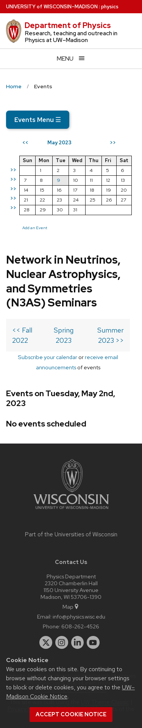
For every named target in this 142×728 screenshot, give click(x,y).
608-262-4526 (80, 626)
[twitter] (45, 642)
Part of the (71, 534)
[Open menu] (71, 58)
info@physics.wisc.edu (79, 616)
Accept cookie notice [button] (71, 714)
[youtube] (93, 642)
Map (71, 606)
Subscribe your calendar (47, 357)
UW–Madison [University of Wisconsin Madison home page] (52, 6)
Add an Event (34, 227)
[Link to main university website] (71, 510)
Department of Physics (68, 25)
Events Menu (37, 120)
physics (110, 6)
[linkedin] (77, 642)
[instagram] (61, 642)
